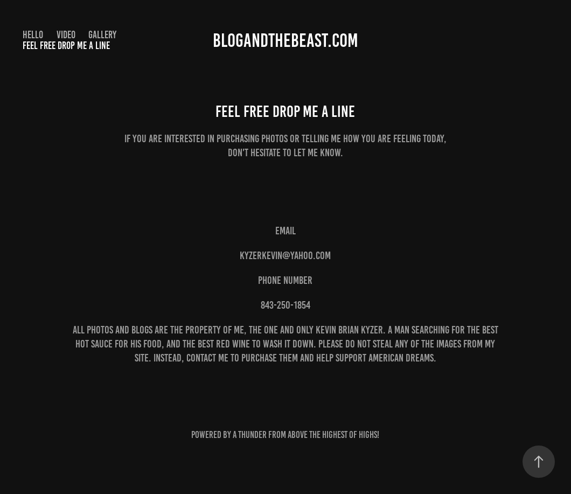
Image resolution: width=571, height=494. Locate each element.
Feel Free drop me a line (66, 45)
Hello (33, 34)
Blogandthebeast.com (285, 40)
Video (66, 34)
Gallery (102, 34)
